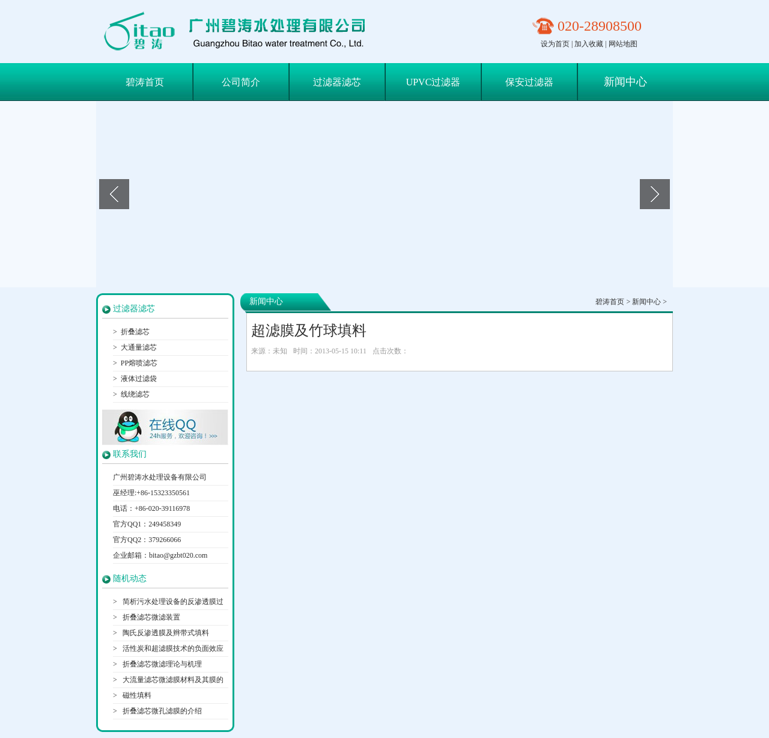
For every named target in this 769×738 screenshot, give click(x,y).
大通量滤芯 (139, 347)
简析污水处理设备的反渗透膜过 (172, 601)
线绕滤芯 (135, 394)
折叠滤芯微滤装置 (150, 617)
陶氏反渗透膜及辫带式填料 (165, 633)
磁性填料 (136, 695)
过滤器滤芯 (337, 82)
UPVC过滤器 (433, 82)
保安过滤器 (529, 82)
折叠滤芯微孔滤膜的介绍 (161, 711)
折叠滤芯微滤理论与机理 (161, 664)
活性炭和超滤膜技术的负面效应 (172, 648)
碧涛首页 (145, 82)
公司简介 (241, 82)
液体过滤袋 (139, 378)
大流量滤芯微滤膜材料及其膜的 (172, 679)
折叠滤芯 (135, 332)
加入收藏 (588, 44)
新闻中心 (625, 82)
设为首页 (555, 44)
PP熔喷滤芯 (139, 363)
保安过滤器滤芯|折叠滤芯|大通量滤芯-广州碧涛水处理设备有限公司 (239, 31)
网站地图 (623, 44)
